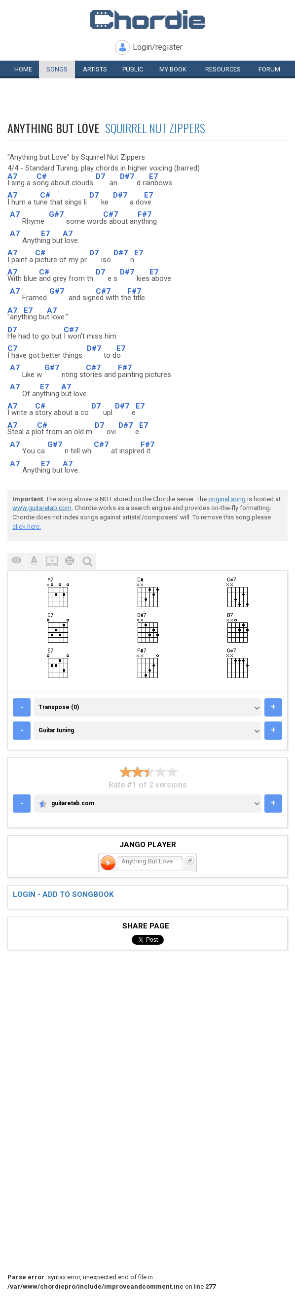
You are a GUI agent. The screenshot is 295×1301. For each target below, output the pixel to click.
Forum (269, 69)
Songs (57, 69)
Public (132, 69)
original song (227, 499)
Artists (95, 69)
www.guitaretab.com (42, 508)
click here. (26, 526)
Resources (223, 69)
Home (23, 69)
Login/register (158, 47)
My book (172, 69)
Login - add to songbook (63, 894)
